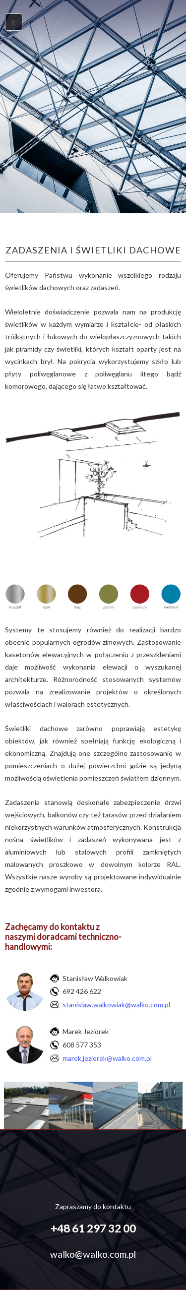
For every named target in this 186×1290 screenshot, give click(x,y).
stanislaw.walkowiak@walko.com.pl (116, 1004)
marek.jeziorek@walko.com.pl (107, 1058)
